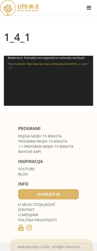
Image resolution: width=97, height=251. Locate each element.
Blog (23, 174)
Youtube (26, 168)
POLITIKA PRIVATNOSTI (37, 219)
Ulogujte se (48, 194)
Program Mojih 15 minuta (42, 141)
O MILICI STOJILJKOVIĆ (36, 204)
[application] (48, 81)
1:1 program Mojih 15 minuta (45, 146)
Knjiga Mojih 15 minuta (40, 136)
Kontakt (26, 209)
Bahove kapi (29, 151)
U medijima (28, 214)
